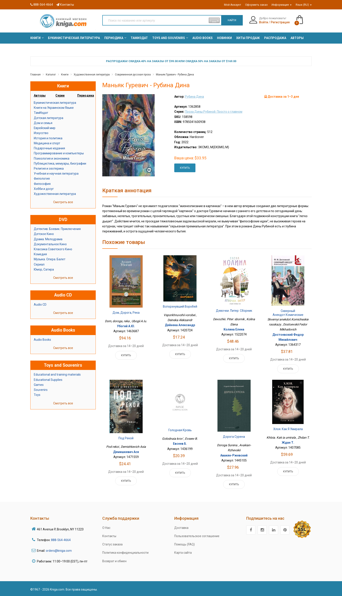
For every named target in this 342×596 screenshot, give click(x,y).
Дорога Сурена (234, 436)
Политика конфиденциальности (125, 552)
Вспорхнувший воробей (180, 306)
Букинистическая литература (55, 102)
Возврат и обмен (114, 561)
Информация (282, 4)
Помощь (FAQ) (184, 544)
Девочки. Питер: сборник (234, 310)
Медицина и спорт (47, 143)
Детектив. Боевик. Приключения (57, 229)
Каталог (51, 74)
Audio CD (40, 304)
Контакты (65, 4)
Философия (42, 184)
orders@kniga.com (59, 550)
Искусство (41, 133)
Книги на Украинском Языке (54, 107)
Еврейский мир (44, 128)
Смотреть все (63, 202)
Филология (42, 178)
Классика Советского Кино (53, 249)
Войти (263, 22)
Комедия (40, 254)
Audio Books (42, 339)
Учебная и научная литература (56, 173)
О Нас (106, 528)
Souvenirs (41, 390)
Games (39, 385)
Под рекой (125, 438)
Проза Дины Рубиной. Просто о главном (213, 111)
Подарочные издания (49, 148)
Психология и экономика (51, 158)
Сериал (39, 264)
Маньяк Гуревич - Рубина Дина (175, 74)
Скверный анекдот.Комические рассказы (288, 314)
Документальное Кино (50, 244)
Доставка (181, 528)
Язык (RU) (304, 4)
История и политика (48, 138)
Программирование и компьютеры (59, 153)
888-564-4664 (41, 4)
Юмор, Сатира (44, 269)
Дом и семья (43, 123)
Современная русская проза (133, 74)
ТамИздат (41, 112)
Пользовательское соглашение (196, 536)
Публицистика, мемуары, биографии (60, 163)
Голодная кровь (180, 430)
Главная (35, 74)
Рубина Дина (194, 96)
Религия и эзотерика (49, 168)
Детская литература (48, 118)
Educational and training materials (57, 374)
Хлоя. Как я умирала (288, 429)
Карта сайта (183, 552)
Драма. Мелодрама (48, 239)
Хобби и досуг (44, 189)
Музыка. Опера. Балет (49, 259)
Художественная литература (92, 74)
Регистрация (280, 22)
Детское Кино (44, 234)
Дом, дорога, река (126, 312)
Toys (37, 395)
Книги (64, 74)
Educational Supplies (48, 379)
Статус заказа (112, 544)
